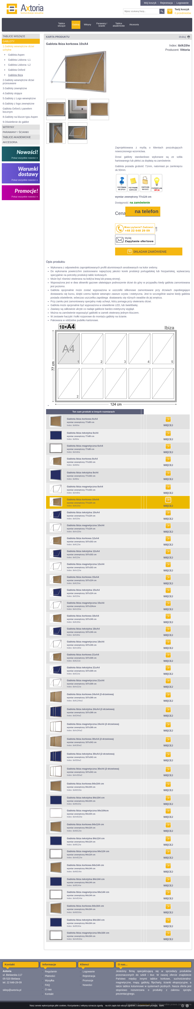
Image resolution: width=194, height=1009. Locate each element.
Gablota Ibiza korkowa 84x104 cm (85, 783)
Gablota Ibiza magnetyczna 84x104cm (88, 810)
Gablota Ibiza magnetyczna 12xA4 (85, 564)
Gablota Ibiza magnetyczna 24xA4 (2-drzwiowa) (93, 724)
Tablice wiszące (61, 24)
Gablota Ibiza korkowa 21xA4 (83, 654)
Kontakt (49, 993)
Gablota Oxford (16, 69)
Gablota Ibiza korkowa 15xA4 (83, 577)
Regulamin (51, 971)
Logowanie (182, 2)
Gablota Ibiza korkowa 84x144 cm (85, 865)
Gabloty (76, 24)
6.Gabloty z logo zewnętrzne (18, 103)
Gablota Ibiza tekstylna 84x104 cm (86, 797)
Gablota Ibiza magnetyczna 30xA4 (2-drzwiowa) (93, 768)
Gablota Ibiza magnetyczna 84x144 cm (88, 892)
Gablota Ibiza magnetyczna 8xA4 (85, 486)
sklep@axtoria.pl (12, 990)
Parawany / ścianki (101, 24)
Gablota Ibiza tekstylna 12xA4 (83, 551)
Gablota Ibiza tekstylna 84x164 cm (86, 920)
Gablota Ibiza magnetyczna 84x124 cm (88, 851)
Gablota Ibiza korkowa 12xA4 (83, 538)
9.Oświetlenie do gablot (16, 121)
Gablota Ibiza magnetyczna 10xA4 (85, 525)
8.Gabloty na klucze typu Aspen (20, 116)
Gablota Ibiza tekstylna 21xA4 (83, 667)
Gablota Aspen (16, 54)
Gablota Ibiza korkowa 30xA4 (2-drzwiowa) (90, 739)
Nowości (87, 985)
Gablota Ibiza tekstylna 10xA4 (83, 512)
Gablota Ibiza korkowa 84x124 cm (85, 824)
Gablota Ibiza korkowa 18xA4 (83, 615)
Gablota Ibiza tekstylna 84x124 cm (86, 838)
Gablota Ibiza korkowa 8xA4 (82, 458)
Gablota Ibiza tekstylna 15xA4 (83, 590)
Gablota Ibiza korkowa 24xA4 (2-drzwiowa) (90, 694)
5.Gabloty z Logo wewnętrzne (19, 98)
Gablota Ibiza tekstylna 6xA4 (82, 433)
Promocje (88, 980)
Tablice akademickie (119, 24)
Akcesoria (134, 24)
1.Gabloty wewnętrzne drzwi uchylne (18, 48)
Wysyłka (49, 980)
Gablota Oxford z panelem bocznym (17, 110)
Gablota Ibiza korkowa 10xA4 (83, 499)
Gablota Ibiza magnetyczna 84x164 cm (88, 932)
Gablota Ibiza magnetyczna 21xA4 (85, 680)
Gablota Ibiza (15, 75)
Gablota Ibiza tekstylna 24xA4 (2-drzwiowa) (90, 709)
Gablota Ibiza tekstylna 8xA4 (82, 472)
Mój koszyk (150, 2)
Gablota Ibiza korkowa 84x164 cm (85, 906)
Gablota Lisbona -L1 (19, 59)
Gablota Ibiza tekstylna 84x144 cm (86, 879)
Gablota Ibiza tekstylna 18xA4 (83, 628)
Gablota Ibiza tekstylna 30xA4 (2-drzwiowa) (90, 753)
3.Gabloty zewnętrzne (15, 88)
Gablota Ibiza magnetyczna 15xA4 (85, 603)
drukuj (184, 36)
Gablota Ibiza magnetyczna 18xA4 (85, 641)
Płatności (50, 976)
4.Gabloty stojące (12, 93)
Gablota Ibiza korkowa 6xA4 (82, 419)
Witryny (87, 24)
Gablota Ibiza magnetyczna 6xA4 (85, 445)
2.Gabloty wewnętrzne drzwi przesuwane (18, 82)
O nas (48, 989)
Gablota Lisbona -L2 (19, 64)
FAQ (47, 985)
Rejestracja (166, 2)
